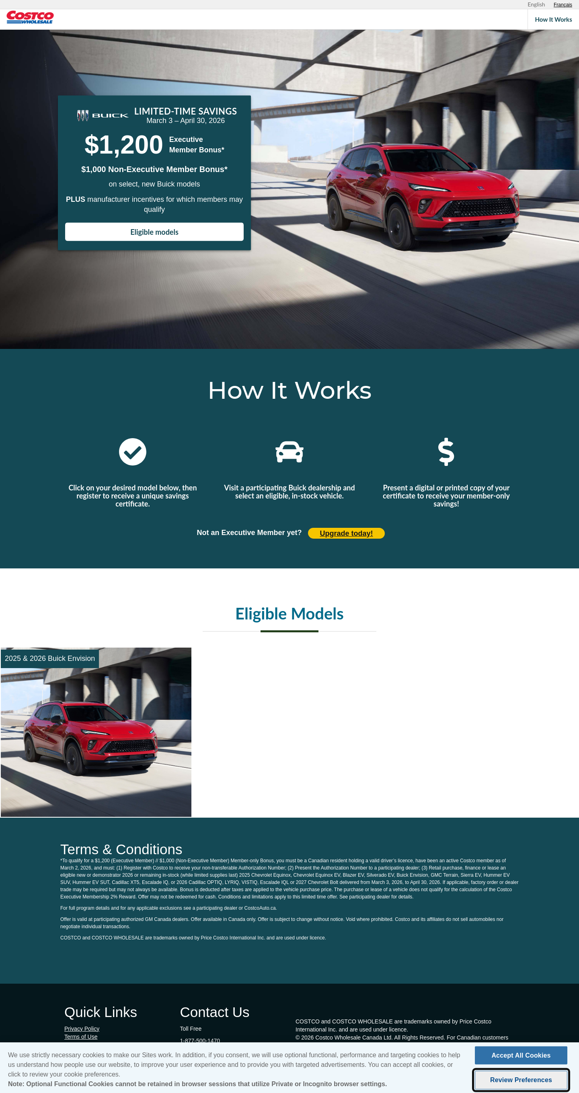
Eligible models (154, 232)
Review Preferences (521, 1082)
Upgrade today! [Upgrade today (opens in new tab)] (346, 533)
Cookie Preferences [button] (89, 1045)
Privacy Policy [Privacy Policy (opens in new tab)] (81, 1028)
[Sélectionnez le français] (563, 5)
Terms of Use (80, 1037)
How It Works (553, 19)
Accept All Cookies (520, 1058)
